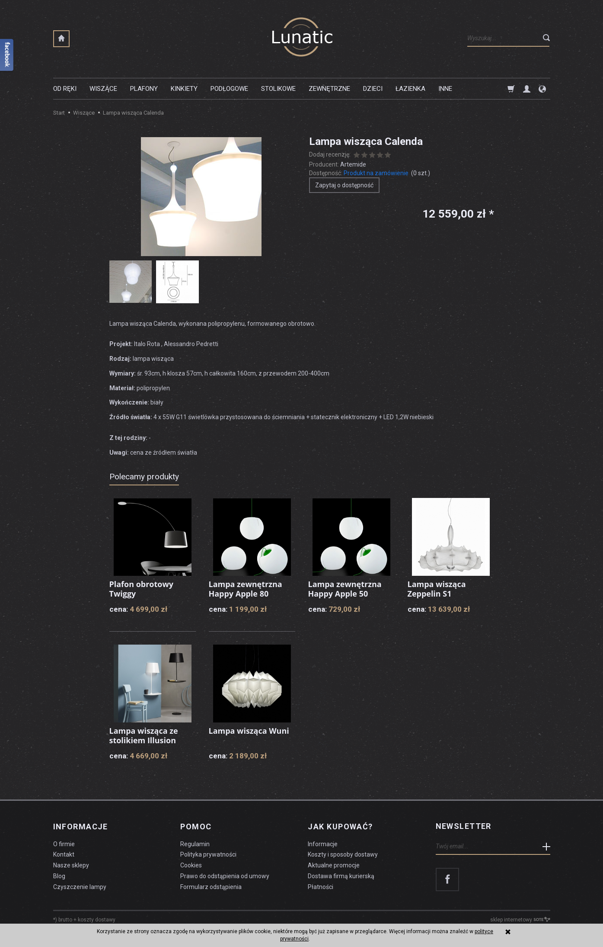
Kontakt (63, 854)
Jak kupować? (340, 826)
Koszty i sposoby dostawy (343, 854)
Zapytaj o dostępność (344, 185)
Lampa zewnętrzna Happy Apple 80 (245, 589)
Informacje (80, 826)
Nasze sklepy (71, 865)
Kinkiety (184, 89)
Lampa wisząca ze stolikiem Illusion (143, 735)
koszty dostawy (96, 919)
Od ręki (65, 89)
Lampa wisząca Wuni (249, 730)
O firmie (64, 843)
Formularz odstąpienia (211, 886)
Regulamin (195, 843)
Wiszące (103, 89)
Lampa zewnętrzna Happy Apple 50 (345, 589)
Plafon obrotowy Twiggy (141, 589)
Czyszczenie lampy (79, 886)
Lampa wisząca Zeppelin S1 (437, 589)
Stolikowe (278, 89)
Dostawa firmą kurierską (341, 876)
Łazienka (410, 89)
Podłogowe (229, 89)
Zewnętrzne (329, 89)
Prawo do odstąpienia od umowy (224, 876)
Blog (59, 876)
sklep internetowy (520, 919)
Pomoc (195, 826)
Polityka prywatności (208, 854)
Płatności (320, 886)
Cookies (191, 865)
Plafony (144, 89)
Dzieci (373, 89)
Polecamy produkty (144, 477)
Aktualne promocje (334, 865)
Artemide (353, 164)
